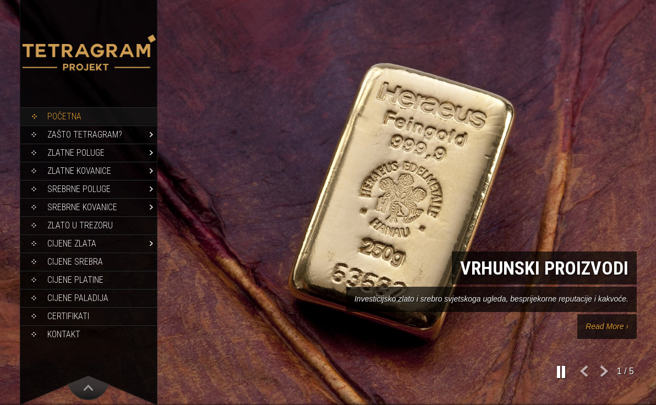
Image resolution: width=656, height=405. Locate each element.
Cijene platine (75, 280)
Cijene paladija (77, 298)
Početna (64, 116)
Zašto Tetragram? (84, 134)
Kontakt (63, 334)
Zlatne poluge (76, 152)
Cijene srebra (75, 261)
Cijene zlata (71, 243)
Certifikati (68, 316)
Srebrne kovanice (82, 207)
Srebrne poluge (79, 189)
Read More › (607, 326)
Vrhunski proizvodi (544, 268)
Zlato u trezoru (80, 225)
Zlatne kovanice (79, 171)
